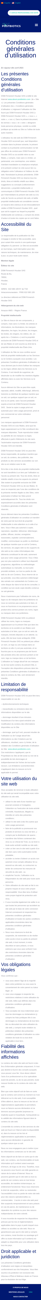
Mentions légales (16, 1292)
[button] (36, 25)
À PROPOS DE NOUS (20, 1287)
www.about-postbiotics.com (19, 99)
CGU (30, 1292)
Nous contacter (20, 1297)
